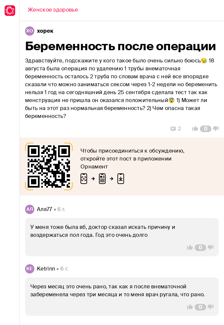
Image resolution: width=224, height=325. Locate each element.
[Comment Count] (205, 129)
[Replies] (175, 129)
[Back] (52, 10)
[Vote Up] (193, 128)
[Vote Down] (217, 129)
